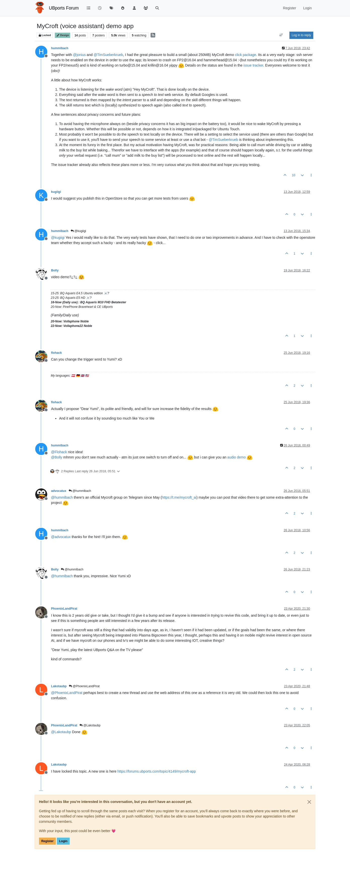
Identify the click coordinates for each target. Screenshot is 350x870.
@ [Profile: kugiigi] (58, 238)
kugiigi (56, 192)
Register (47, 841)
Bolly (55, 270)
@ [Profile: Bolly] (56, 457)
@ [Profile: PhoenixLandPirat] (66, 693)
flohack (56, 353)
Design (62, 35)
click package (245, 55)
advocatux (58, 491)
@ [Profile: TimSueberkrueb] (108, 55)
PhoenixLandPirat (64, 608)
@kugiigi (78, 231)
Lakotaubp (59, 686)
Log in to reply (301, 35)
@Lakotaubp (90, 725)
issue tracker (253, 65)
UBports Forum (64, 8)
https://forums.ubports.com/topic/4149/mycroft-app (156, 771)
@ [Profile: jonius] (79, 55)
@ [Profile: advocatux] (61, 537)
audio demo (236, 457)
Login (63, 841)
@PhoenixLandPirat (84, 686)
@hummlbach (80, 491)
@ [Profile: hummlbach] (62, 497)
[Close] (309, 802)
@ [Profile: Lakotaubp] (61, 732)
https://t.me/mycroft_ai (179, 497)
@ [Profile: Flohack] (59, 452)
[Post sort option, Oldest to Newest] (281, 35)
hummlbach (59, 48)
